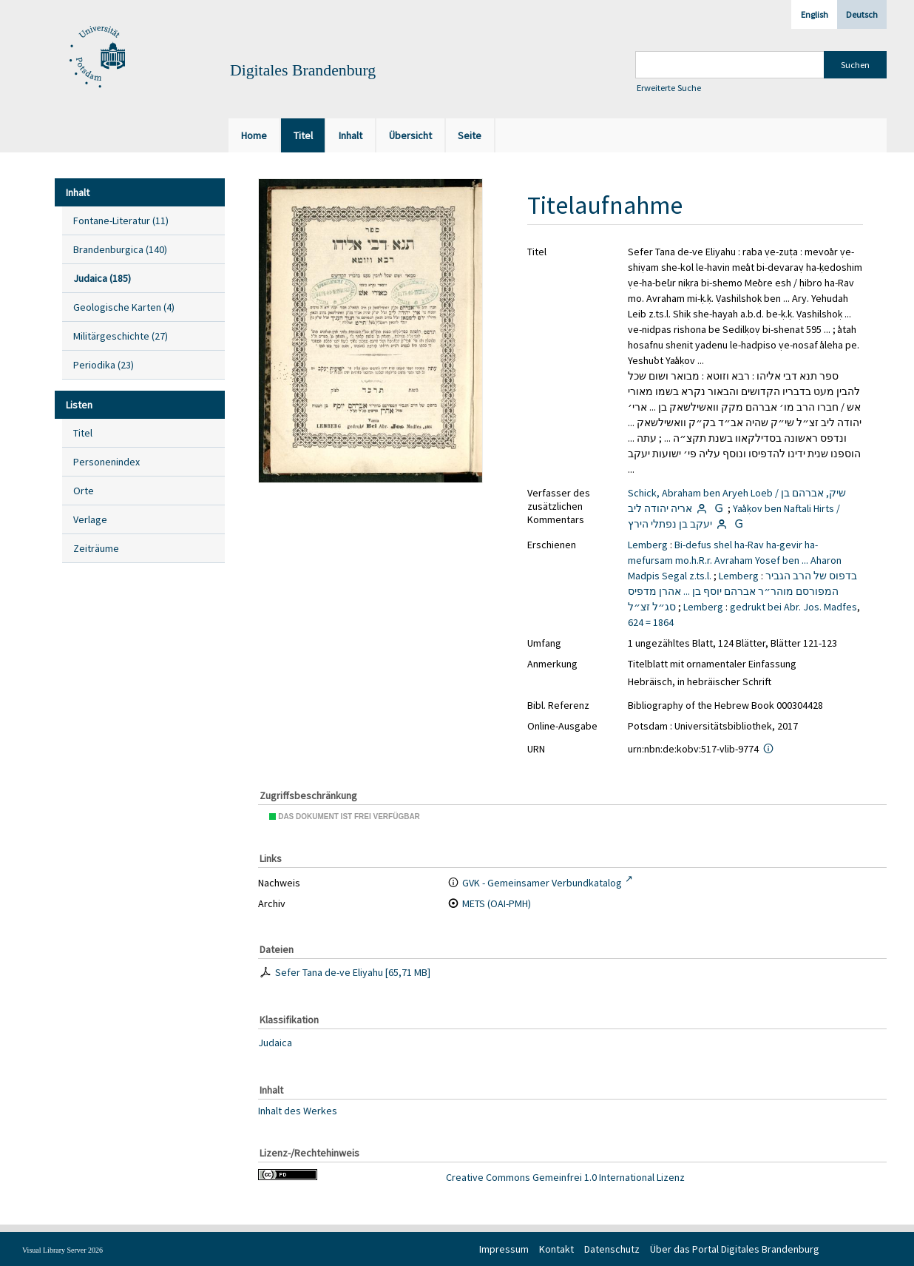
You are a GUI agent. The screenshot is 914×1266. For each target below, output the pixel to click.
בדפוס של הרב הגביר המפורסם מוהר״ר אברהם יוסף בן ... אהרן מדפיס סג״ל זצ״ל (742, 591)
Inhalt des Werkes (297, 1110)
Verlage (90, 519)
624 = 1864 (651, 622)
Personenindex (106, 461)
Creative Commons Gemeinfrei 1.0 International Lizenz (565, 1177)
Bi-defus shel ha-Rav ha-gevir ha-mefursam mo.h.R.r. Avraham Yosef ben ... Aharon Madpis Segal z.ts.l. (735, 560)
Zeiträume (96, 548)
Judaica (275, 1042)
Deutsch (862, 14)
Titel (82, 433)
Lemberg (648, 544)
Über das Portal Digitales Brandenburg (734, 1249)
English (814, 14)
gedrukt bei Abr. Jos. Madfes (793, 606)
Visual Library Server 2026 (62, 1250)
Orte (83, 490)
